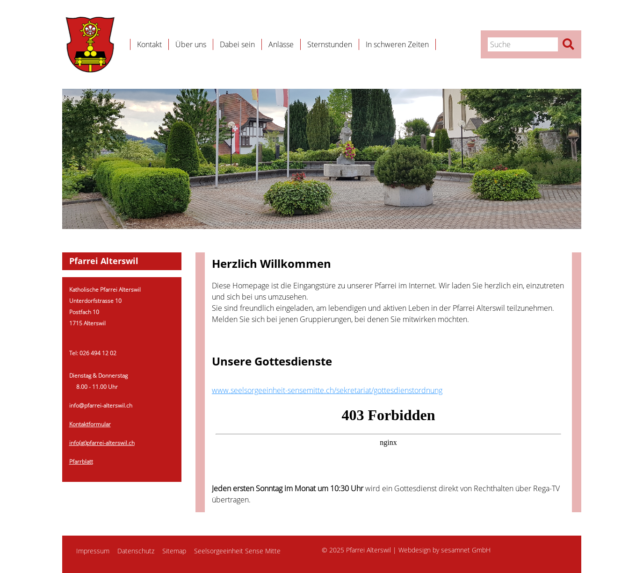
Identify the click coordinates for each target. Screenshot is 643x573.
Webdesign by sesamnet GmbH (444, 549)
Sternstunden (329, 44)
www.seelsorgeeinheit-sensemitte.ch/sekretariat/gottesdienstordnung (327, 390)
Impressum (92, 550)
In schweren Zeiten (397, 44)
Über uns (190, 44)
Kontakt (149, 44)
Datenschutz (135, 550)
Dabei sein (237, 44)
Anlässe (281, 44)
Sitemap (174, 550)
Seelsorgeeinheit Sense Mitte (237, 550)
